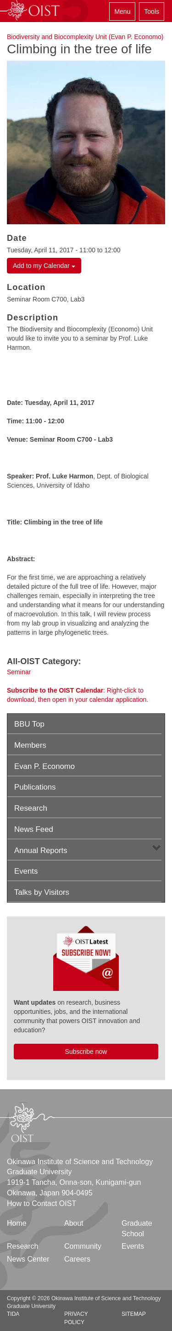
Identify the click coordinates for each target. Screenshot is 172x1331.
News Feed (33, 829)
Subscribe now (86, 1051)
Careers (77, 1259)
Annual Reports (40, 850)
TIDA (13, 1314)
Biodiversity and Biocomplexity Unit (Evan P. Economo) (85, 36)
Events (26, 871)
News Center (28, 1259)
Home (17, 1223)
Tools (151, 11)
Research (30, 808)
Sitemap (134, 1314)
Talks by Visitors (41, 892)
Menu (122, 11)
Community (82, 1246)
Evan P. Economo (44, 766)
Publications (35, 787)
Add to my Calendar (44, 265)
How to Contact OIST (41, 1203)
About (73, 1223)
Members (30, 745)
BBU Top (29, 724)
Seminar (19, 672)
